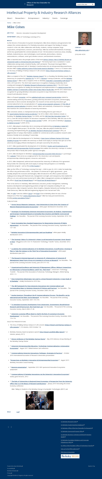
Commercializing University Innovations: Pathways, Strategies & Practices (36, 353)
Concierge (64, 18)
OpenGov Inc (30, 78)
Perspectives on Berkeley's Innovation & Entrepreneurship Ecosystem (35, 360)
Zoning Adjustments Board (32, 196)
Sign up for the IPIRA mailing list (70, 449)
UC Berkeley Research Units (69, 421)
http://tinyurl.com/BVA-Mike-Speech (52, 332)
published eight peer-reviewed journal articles (46, 97)
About (10, 18)
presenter (22, 97)
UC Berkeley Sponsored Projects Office (72, 431)
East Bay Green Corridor (34, 121)
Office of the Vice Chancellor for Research (38, 4)
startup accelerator (24, 114)
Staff (18, 412)
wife (15, 193)
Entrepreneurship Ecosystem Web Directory (48, 154)
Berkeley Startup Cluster (24, 116)
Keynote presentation (19, 367)
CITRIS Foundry (35, 166)
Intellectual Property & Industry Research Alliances (44, 13)
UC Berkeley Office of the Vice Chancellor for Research (77, 428)
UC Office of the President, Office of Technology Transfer (77, 445)
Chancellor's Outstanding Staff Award (58, 81)
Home (9, 23)
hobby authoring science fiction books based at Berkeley (36, 68)
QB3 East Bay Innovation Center (56, 116)
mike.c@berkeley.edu (82, 50)
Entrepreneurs (34, 18)
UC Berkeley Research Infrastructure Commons (44, 130)
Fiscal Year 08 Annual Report (47, 180)
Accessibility (11, 468)
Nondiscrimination (12, 471)
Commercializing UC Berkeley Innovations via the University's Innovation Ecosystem (40, 374)
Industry (46, 18)
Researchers (20, 18)
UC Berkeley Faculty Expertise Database (73, 425)
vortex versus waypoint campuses (49, 104)
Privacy (9, 473)
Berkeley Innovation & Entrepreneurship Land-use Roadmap (31, 232)
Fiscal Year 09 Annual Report (24, 180)
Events (55, 18)
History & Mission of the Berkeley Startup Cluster (28, 339)
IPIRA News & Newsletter (68, 452)
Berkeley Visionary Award (35, 76)
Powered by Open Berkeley (15, 466)
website (14, 156)
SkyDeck (44, 78)
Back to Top (91, 466)
